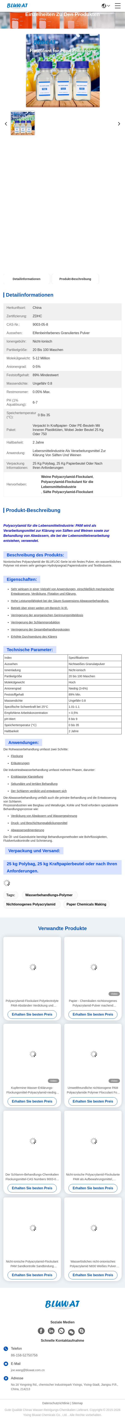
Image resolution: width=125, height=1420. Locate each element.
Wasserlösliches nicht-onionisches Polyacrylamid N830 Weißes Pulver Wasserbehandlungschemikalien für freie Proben (93, 1264)
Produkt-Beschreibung (75, 279)
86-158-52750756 (24, 1355)
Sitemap (77, 1403)
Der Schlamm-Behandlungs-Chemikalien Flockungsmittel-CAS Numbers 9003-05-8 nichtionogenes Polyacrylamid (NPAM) (32, 1177)
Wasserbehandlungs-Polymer (49, 895)
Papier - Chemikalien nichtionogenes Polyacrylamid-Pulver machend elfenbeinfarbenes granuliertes (93, 1003)
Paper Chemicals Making (86, 904)
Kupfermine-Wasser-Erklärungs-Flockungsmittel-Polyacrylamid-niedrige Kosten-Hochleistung (32, 1090)
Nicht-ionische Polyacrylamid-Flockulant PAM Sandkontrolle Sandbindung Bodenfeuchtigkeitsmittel (32, 1264)
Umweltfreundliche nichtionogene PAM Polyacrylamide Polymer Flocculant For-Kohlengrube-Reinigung (93, 1090)
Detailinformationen (26, 279)
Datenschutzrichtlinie (56, 1403)
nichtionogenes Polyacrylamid (30, 904)
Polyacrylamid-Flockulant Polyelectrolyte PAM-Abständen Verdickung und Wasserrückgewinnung (32, 1003)
